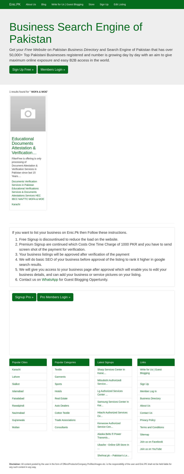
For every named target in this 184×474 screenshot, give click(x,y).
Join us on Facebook (151, 441)
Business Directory (150, 398)
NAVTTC (23, 199)
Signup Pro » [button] (24, 297)
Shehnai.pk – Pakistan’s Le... (113, 455)
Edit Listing (120, 4)
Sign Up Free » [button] (23, 69)
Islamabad (18, 391)
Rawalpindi (18, 405)
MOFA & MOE (36, 199)
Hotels (58, 391)
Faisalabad (18, 398)
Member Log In (148, 391)
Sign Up (104, 4)
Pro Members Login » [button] (55, 297)
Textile (58, 369)
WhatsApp (50, 279)
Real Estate (61, 398)
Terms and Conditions (152, 427)
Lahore (16, 376)
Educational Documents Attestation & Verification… (24, 145)
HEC (38, 195)
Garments (60, 376)
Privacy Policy (148, 420)
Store (91, 4)
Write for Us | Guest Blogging (67, 4)
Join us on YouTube (151, 449)
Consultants (61, 427)
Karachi (16, 204)
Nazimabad (18, 412)
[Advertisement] (92, 327)
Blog (43, 4)
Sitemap (144, 434)
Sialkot (16, 384)
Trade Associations (65, 420)
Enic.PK (15, 4)
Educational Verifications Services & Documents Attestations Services (25, 192)
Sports (58, 384)
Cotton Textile (62, 412)
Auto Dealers (62, 405)
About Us (31, 4)
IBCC (15, 199)
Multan (16, 427)
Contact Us (146, 412)
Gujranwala (18, 420)
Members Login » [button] (53, 69)
